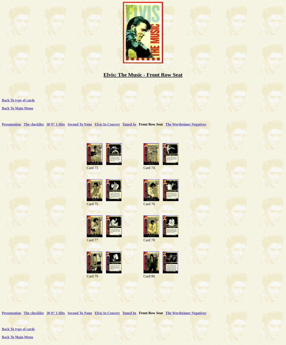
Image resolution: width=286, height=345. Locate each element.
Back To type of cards (18, 100)
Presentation (11, 124)
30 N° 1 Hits (55, 124)
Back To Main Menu (17, 108)
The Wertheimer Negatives (185, 124)
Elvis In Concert (107, 124)
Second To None (79, 124)
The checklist (34, 124)
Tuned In (129, 124)
